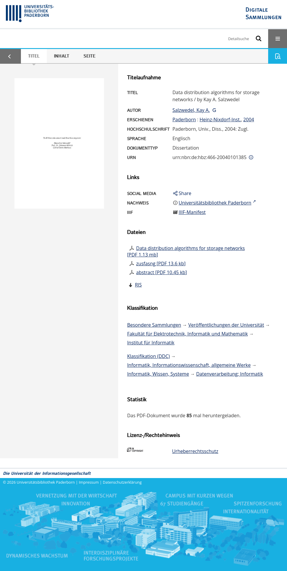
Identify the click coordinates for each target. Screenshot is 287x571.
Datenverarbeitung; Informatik (229, 374)
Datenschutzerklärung (122, 482)
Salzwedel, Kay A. (191, 110)
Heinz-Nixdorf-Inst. (220, 119)
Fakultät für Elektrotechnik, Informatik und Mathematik (187, 334)
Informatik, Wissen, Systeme (158, 374)
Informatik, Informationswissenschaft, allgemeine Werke (188, 365)
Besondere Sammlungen (154, 325)
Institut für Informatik (150, 342)
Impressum (89, 482)
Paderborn (184, 119)
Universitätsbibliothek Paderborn (46, 482)
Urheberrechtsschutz (195, 451)
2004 (248, 119)
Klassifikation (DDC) (148, 356)
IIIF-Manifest (192, 212)
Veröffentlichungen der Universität (226, 325)
